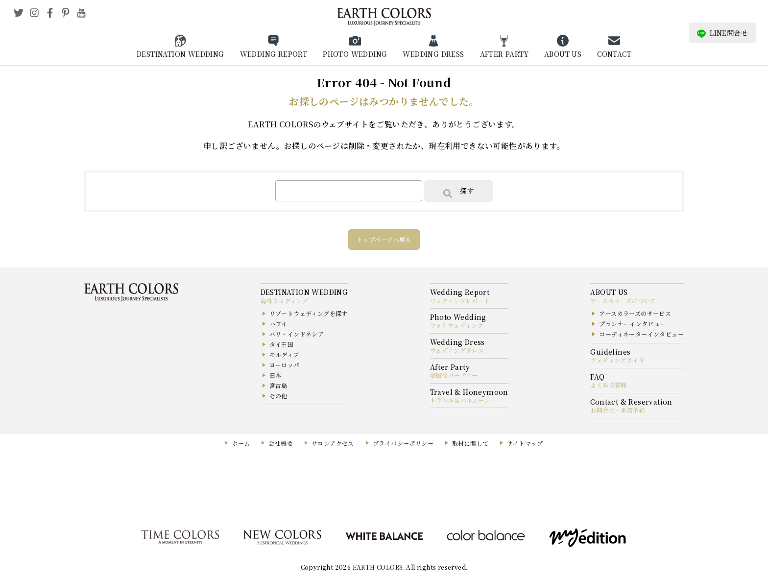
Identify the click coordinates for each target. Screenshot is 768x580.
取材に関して (470, 443)
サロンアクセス (333, 443)
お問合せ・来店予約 (617, 410)
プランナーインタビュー (632, 323)
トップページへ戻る (384, 239)
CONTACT (614, 54)
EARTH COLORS (378, 567)
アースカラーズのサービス (635, 313)
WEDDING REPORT (274, 54)
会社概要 (280, 443)
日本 (275, 375)
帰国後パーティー (454, 375)
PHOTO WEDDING (355, 54)
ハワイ (278, 323)
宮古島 (278, 385)
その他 (278, 395)
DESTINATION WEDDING (180, 54)
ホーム (241, 443)
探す (458, 191)
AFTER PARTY (504, 54)
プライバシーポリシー (403, 443)
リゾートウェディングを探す (308, 313)
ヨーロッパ (284, 365)
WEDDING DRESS (433, 54)
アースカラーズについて (623, 300)
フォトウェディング (457, 325)
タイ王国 (281, 344)
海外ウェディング (285, 300)
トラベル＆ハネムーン (460, 400)
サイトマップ (525, 443)
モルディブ (284, 354)
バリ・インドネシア (296, 334)
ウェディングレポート (460, 300)
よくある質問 (608, 385)
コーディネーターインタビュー (641, 334)
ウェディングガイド (617, 360)
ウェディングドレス (457, 350)
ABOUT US (562, 54)
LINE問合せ (722, 33)
